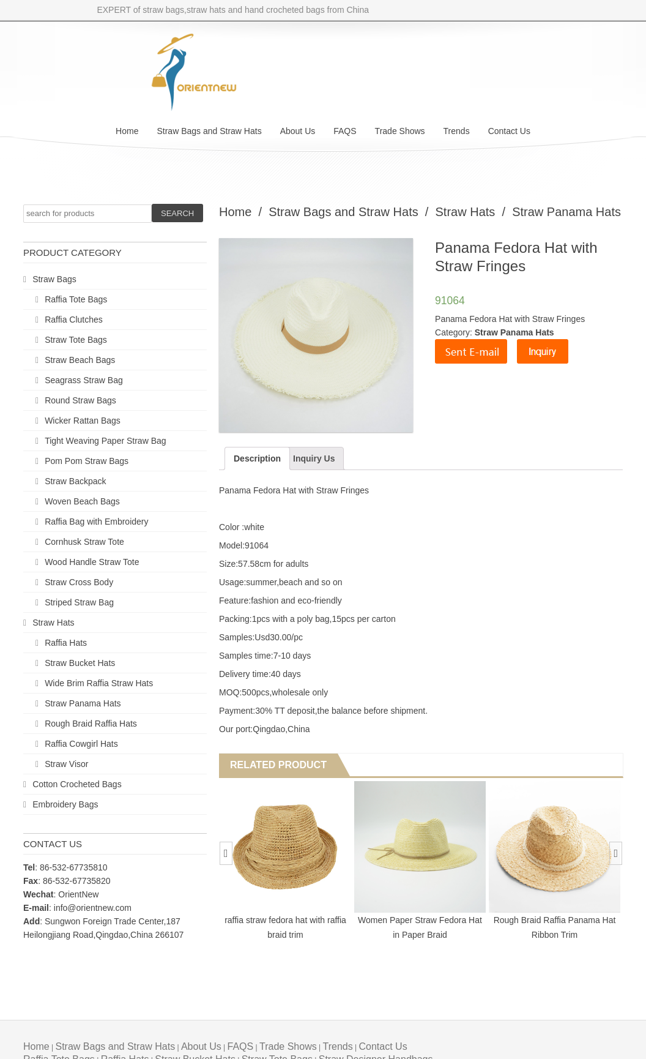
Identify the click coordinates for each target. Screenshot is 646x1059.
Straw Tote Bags (76, 340)
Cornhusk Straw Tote (84, 542)
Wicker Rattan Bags (83, 420)
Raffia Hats (66, 643)
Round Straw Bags (80, 400)
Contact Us (509, 131)
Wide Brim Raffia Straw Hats (99, 683)
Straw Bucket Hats (80, 663)
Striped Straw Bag (79, 602)
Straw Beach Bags (80, 360)
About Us (298, 131)
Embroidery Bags (65, 804)
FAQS (344, 131)
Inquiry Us (314, 458)
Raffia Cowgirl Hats (81, 744)
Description (257, 458)
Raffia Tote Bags (76, 299)
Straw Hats (53, 622)
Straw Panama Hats (83, 703)
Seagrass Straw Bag (84, 380)
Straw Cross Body (79, 582)
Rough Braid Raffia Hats (91, 723)
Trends (457, 131)
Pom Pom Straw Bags (86, 461)
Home (127, 131)
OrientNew (78, 894)
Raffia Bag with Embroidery (96, 521)
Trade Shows (400, 131)
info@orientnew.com (93, 908)
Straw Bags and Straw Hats (209, 131)
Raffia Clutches (74, 319)
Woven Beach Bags (82, 501)
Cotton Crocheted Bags (77, 784)
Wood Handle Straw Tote (92, 562)
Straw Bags (54, 279)
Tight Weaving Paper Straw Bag (105, 441)
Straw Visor (66, 764)
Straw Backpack (75, 481)
